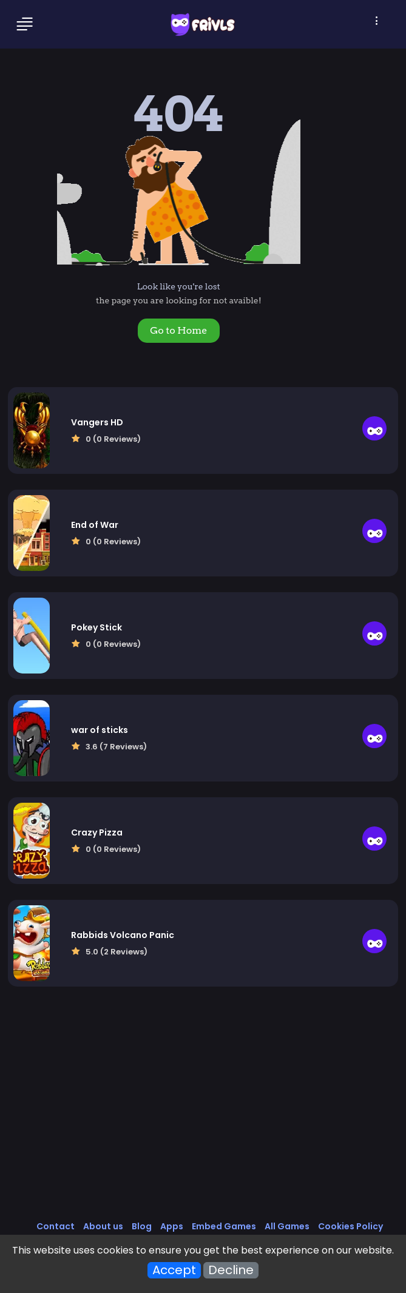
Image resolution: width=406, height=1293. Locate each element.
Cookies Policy (350, 1226)
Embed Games (224, 1226)
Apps (171, 1226)
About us (103, 1226)
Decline (231, 1270)
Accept (174, 1270)
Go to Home (178, 330)
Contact (55, 1226)
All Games (287, 1226)
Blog (142, 1226)
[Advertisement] (203, 1116)
